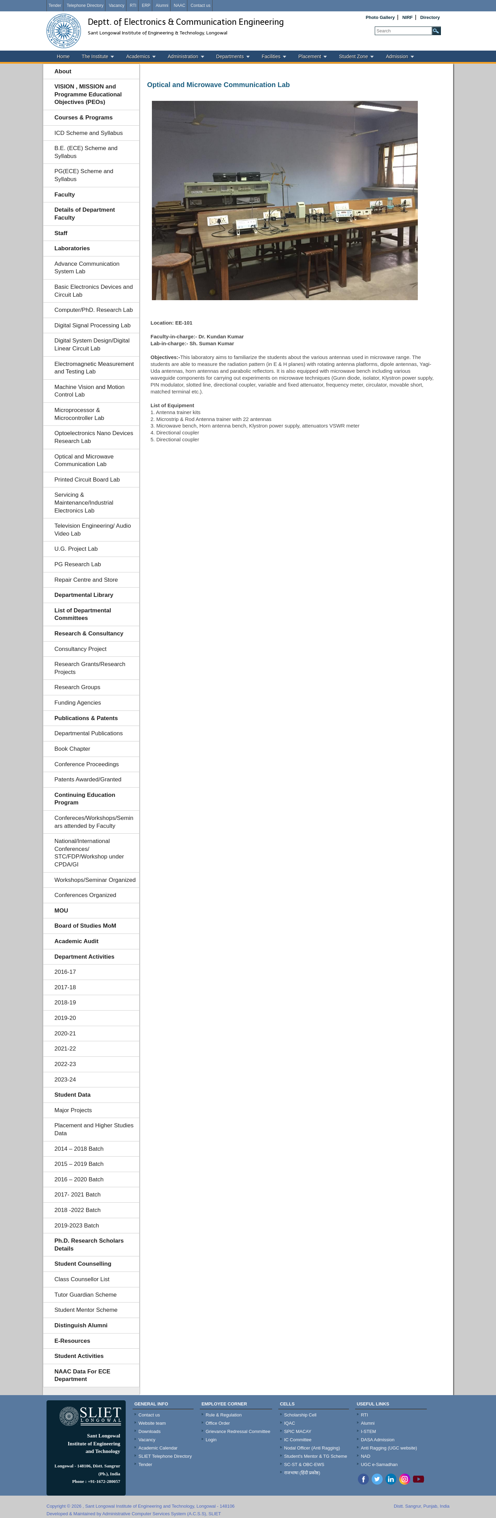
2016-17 (65, 972)
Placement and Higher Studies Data (94, 1129)
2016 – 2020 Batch (79, 1179)
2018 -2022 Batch (77, 1210)
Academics (137, 56)
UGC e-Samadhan (379, 1464)
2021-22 (65, 1048)
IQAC (289, 1423)
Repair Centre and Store (86, 580)
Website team (152, 1423)
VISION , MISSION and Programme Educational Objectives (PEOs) (88, 94)
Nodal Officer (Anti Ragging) (312, 1448)
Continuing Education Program (84, 799)
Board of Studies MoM (85, 926)
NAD (365, 1456)
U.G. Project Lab (76, 549)
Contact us (200, 5)
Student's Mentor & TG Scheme (315, 1456)
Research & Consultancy (88, 633)
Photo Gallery (380, 17)
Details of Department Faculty (84, 214)
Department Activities (84, 956)
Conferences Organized (85, 895)
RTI (133, 5)
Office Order (218, 1423)
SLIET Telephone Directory (165, 1456)
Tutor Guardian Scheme (85, 1295)
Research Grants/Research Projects (89, 668)
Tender (55, 5)
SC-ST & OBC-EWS (304, 1464)
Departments (230, 56)
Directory (430, 17)
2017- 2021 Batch (77, 1194)
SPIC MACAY (297, 1431)
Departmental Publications (88, 733)
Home (63, 56)
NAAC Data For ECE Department (82, 1375)
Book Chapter (72, 749)
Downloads (149, 1431)
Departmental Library (83, 595)
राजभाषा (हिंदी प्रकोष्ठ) (302, 1472)
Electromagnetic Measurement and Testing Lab (94, 368)
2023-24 (65, 1079)
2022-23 (65, 1064)
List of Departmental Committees (82, 614)
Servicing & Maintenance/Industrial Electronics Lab (83, 503)
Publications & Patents (86, 718)
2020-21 (65, 1033)
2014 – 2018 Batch (79, 1149)
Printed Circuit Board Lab (87, 479)
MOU (61, 910)
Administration (183, 56)
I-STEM (368, 1431)
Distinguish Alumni (80, 1325)
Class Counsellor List (82, 1279)
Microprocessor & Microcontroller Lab (79, 414)
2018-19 (65, 1002)
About (62, 71)
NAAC (179, 5)
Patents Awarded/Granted (87, 779)
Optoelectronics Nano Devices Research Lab (93, 437)
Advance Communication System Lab (87, 268)
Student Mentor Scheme (85, 1310)
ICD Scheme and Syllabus (88, 133)
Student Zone (353, 56)
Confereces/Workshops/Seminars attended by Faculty (93, 822)
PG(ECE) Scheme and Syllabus (83, 175)
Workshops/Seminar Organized (95, 880)
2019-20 (65, 1018)
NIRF (407, 17)
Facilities (271, 56)
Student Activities (79, 1356)
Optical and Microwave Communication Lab (84, 460)
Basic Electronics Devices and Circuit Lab (93, 291)
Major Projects (73, 1110)
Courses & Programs (83, 117)
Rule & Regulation (224, 1414)
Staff (61, 233)
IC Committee (297, 1439)
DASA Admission (378, 1439)
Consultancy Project (80, 649)
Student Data (72, 1095)
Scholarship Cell (300, 1414)
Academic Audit (76, 941)
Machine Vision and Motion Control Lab (89, 391)
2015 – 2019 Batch (79, 1164)
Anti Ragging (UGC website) (389, 1448)
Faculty (64, 194)
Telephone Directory (84, 5)
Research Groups (77, 687)
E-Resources (72, 1341)
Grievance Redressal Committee (238, 1431)
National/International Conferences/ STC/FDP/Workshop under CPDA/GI (89, 853)
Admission (397, 56)
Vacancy (116, 5)
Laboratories (72, 248)
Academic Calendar (157, 1448)
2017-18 (65, 987)
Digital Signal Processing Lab (92, 325)
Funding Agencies (77, 702)
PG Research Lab (77, 564)
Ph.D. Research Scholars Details (89, 1244)
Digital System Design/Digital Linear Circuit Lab (92, 344)
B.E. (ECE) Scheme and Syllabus (85, 152)
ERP (146, 5)
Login (211, 1439)
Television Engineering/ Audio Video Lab (92, 530)
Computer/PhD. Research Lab (93, 310)
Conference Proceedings (86, 764)
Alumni (162, 5)
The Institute (95, 56)
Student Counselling (82, 1264)
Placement (309, 56)
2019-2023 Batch (76, 1225)
